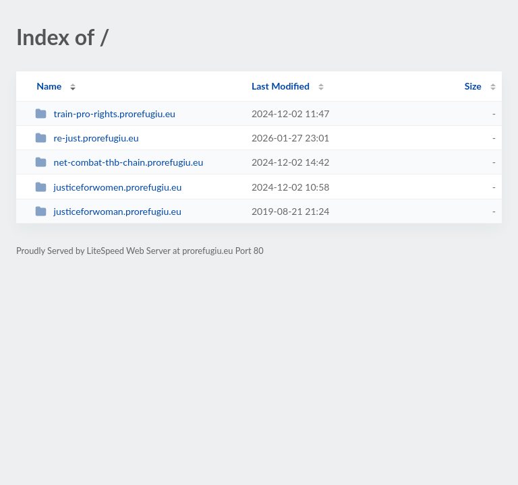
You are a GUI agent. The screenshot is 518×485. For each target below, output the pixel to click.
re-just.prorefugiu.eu (86, 137)
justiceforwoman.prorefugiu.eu (108, 211)
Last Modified (281, 86)
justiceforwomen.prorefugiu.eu (108, 187)
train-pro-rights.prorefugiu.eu (105, 113)
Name (48, 86)
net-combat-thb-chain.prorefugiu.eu (119, 162)
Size (473, 86)
